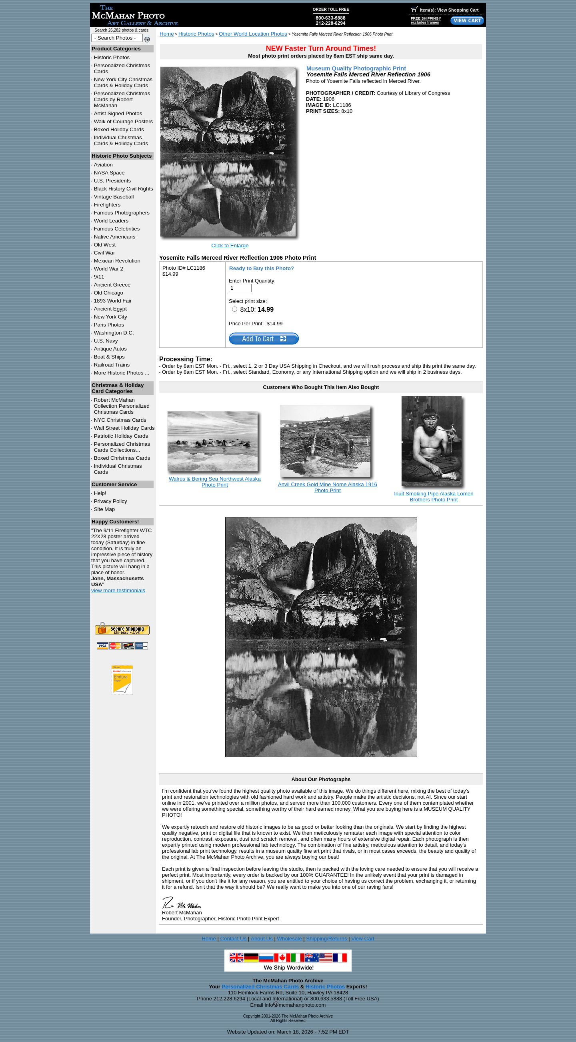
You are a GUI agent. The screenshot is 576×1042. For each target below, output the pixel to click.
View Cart (362, 939)
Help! (100, 493)
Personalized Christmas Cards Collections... (122, 447)
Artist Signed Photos (118, 113)
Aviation (103, 165)
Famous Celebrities (117, 229)
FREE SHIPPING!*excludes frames (426, 20)
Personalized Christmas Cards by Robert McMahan (122, 99)
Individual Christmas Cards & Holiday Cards (121, 140)
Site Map (104, 509)
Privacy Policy (110, 501)
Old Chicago (108, 293)
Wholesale (289, 939)
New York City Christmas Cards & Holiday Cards (123, 82)
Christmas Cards (120, 420)
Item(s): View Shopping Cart (444, 10)
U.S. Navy (106, 341)
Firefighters (107, 205)
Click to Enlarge (229, 245)
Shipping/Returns (326, 939)
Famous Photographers (122, 213)
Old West (105, 245)
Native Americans (115, 237)
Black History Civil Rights (123, 189)
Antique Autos (110, 349)
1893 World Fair (113, 301)
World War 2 (108, 269)
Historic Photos (112, 57)
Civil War (104, 253)
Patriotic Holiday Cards (121, 436)
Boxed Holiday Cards (119, 129)
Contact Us (233, 939)
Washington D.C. (114, 333)
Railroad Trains (112, 365)
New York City (110, 317)
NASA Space (109, 173)
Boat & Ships (109, 357)
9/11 (99, 277)
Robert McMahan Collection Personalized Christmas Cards (122, 406)
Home (167, 34)
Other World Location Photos (253, 34)
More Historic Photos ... (122, 373)
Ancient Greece (112, 285)
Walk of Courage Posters (123, 121)
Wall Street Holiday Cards (124, 428)
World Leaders (111, 221)
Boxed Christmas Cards (122, 458)
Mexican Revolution (117, 261)
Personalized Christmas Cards (260, 987)
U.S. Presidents (112, 181)
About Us (262, 939)
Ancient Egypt (110, 309)
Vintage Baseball (114, 197)
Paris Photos (109, 325)
